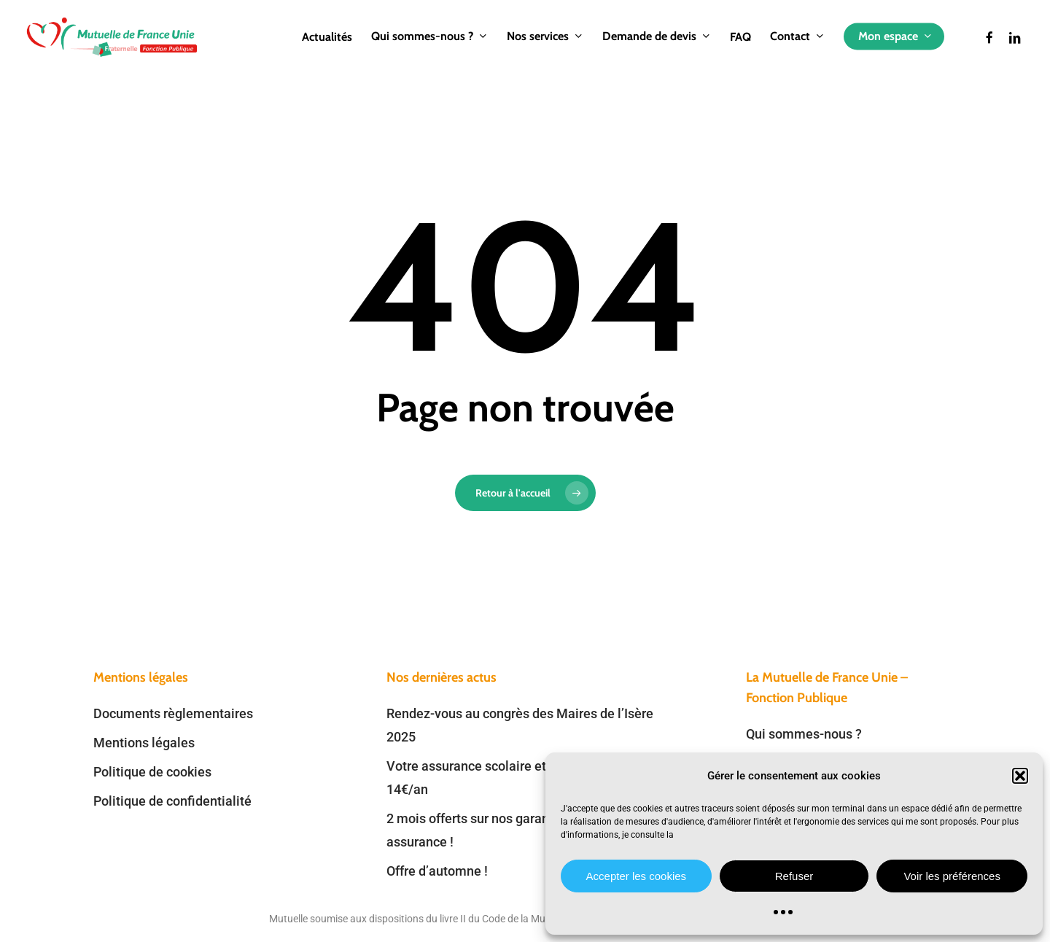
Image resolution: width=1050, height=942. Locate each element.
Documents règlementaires (173, 713)
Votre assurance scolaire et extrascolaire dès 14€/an (518, 777)
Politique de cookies (152, 771)
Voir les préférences (951, 876)
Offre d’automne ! (437, 871)
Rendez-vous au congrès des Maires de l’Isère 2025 (519, 725)
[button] (1020, 775)
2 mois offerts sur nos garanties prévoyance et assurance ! (521, 830)
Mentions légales (144, 742)
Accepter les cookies (636, 876)
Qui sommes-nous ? (804, 733)
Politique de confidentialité (172, 801)
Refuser (794, 876)
